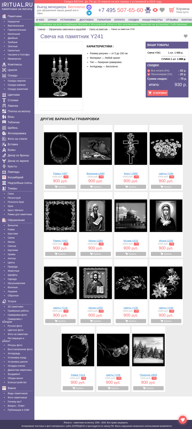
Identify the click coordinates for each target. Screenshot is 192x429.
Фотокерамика (14, 133)
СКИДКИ (133, 19)
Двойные (13, 38)
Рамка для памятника (20, 214)
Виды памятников (18, 393)
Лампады (11, 172)
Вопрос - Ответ (16, 405)
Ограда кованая (17, 84)
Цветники (11, 95)
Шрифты (12, 275)
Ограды (10, 75)
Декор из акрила (15, 161)
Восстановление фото (20, 349)
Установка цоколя (18, 361)
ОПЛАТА (119, 19)
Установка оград (17, 357)
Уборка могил (15, 378)
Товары (9, 188)
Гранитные (14, 50)
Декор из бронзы (15, 155)
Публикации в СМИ (18, 410)
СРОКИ (52, 19)
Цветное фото (16, 330)
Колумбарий (12, 177)
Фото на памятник (18, 334)
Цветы (11, 262)
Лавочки (10, 106)
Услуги (9, 301)
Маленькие (14, 34)
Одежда (12, 279)
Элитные (13, 46)
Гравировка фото (17, 314)
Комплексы (12, 64)
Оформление (13, 220)
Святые (12, 246)
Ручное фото (15, 326)
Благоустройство (17, 382)
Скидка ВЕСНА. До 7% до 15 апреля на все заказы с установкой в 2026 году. (113, 1)
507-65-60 (120, 10)
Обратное (13, 295)
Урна (10, 206)
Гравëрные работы (18, 310)
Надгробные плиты (17, 183)
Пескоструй (14, 197)
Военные (13, 287)
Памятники (12, 16)
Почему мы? (15, 401)
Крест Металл (15, 210)
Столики (10, 100)
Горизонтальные (17, 29)
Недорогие (14, 21)
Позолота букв (16, 202)
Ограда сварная (17, 80)
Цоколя (9, 70)
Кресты (9, 166)
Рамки (11, 229)
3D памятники (15, 306)
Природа (13, 266)
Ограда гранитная (18, 89)
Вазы (8, 117)
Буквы (8, 150)
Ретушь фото (15, 345)
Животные (13, 270)
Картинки (13, 250)
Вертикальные (16, 25)
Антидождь (14, 353)
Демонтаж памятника (19, 370)
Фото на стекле (14, 139)
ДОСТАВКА (86, 19)
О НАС (40, 19)
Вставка (10, 144)
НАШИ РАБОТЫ (152, 19)
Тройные (13, 42)
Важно (9, 388)
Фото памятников (17, 397)
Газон (11, 193)
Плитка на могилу (16, 111)
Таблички (11, 122)
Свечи (11, 237)
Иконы (11, 241)
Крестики (13, 233)
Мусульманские (16, 283)
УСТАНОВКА (68, 19)
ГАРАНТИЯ (104, 19)
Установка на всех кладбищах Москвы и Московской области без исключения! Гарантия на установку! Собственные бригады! (113, 25)
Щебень (10, 128)
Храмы (11, 254)
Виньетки (13, 225)
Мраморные (14, 58)
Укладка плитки (16, 365)
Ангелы (12, 258)
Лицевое (12, 291)
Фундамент (14, 374)
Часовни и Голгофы (19, 54)
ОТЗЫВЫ (172, 19)
